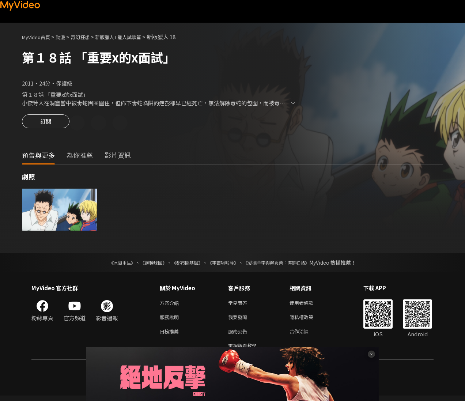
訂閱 (45, 123)
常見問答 (239, 304)
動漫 (66, 37)
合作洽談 (305, 335)
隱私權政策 (307, 320)
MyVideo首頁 (38, 37)
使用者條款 (307, 304)
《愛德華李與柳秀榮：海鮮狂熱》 (285, 263)
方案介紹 (171, 304)
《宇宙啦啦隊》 (224, 263)
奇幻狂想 (88, 37)
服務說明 (171, 320)
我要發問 (239, 320)
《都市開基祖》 (183, 263)
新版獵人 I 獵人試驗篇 (131, 37)
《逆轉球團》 (145, 263)
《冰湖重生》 (109, 263)
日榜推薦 (171, 335)
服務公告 (239, 335)
